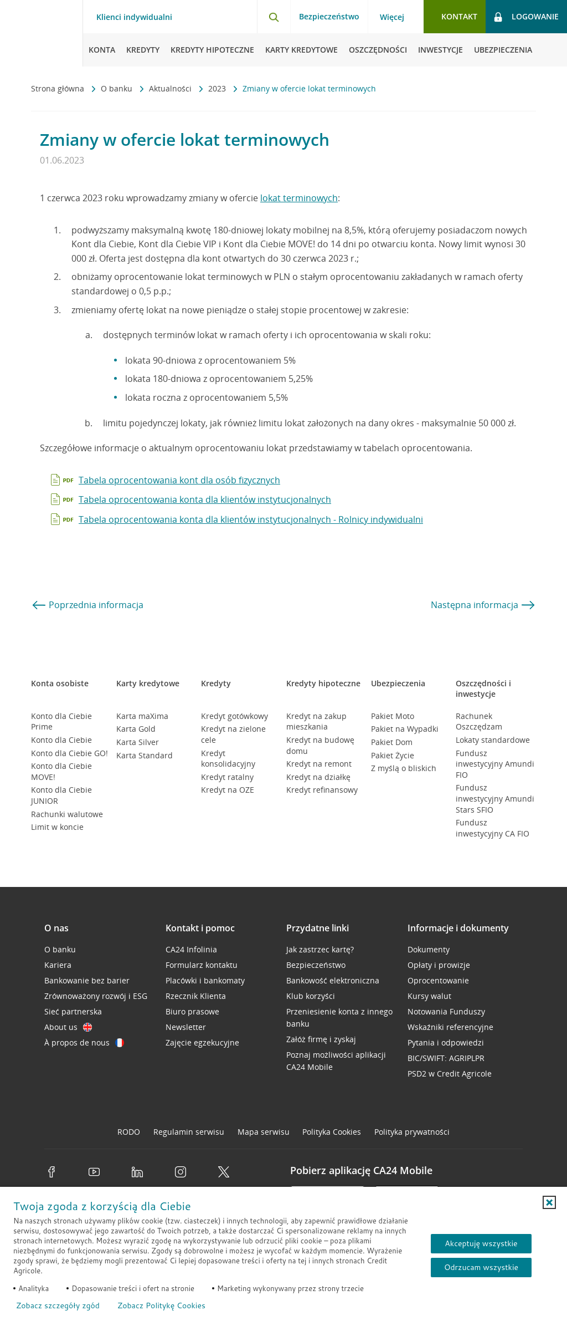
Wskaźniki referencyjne (450, 1027)
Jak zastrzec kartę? (320, 949)
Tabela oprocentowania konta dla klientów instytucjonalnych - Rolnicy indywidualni (251, 519)
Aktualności (171, 88)
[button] (549, 1202)
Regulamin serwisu (188, 1131)
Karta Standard (144, 755)
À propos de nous (84, 1042)
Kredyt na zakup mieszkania (316, 721)
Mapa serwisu (264, 1131)
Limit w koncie (57, 827)
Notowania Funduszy (446, 1011)
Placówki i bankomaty (205, 980)
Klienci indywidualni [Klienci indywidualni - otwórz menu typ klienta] (134, 17)
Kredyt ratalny (227, 777)
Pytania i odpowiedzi (446, 1042)
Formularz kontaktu (202, 965)
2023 (218, 88)
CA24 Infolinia (191, 949)
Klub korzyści (310, 996)
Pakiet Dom (392, 742)
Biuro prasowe (192, 1011)
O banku (118, 88)
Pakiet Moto (392, 716)
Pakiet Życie (392, 755)
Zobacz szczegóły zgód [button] (58, 1305)
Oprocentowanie (438, 980)
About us (68, 1027)
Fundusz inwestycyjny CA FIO (492, 828)
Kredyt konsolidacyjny (228, 758)
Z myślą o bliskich (403, 768)
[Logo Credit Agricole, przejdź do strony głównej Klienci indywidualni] (41, 33)
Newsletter (186, 1027)
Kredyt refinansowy (322, 789)
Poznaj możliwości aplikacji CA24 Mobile (336, 1060)
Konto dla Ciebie (61, 740)
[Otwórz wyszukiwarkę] (273, 16)
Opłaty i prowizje (439, 965)
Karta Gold (136, 728)
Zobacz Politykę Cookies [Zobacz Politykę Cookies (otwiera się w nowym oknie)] (161, 1305)
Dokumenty (429, 949)
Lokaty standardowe (493, 740)
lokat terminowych (299, 198)
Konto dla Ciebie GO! (69, 753)
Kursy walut (429, 996)
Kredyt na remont (319, 763)
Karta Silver (137, 742)
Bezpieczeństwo (329, 16)
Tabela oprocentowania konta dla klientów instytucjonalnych (205, 499)
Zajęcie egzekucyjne (202, 1042)
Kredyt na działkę (318, 777)
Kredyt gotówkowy (234, 716)
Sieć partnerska (73, 1011)
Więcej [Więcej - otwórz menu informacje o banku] (392, 17)
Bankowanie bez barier (87, 980)
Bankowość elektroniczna (332, 980)
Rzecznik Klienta (196, 996)
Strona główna (58, 88)
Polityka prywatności (412, 1131)
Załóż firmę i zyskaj (321, 1039)
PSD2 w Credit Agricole (450, 1073)
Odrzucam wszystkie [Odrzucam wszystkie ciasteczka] (481, 1267)
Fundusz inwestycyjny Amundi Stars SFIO (495, 798)
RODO (128, 1131)
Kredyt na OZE (227, 789)
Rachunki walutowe (67, 814)
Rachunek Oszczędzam (479, 721)
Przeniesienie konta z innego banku (339, 1017)
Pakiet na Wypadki (405, 728)
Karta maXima (142, 716)
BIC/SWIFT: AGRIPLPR (446, 1058)
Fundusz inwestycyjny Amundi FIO (495, 764)
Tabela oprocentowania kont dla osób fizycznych (179, 480)
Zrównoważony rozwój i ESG (95, 996)
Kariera (57, 965)
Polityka (331, 1131)
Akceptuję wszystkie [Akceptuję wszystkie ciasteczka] (481, 1243)
